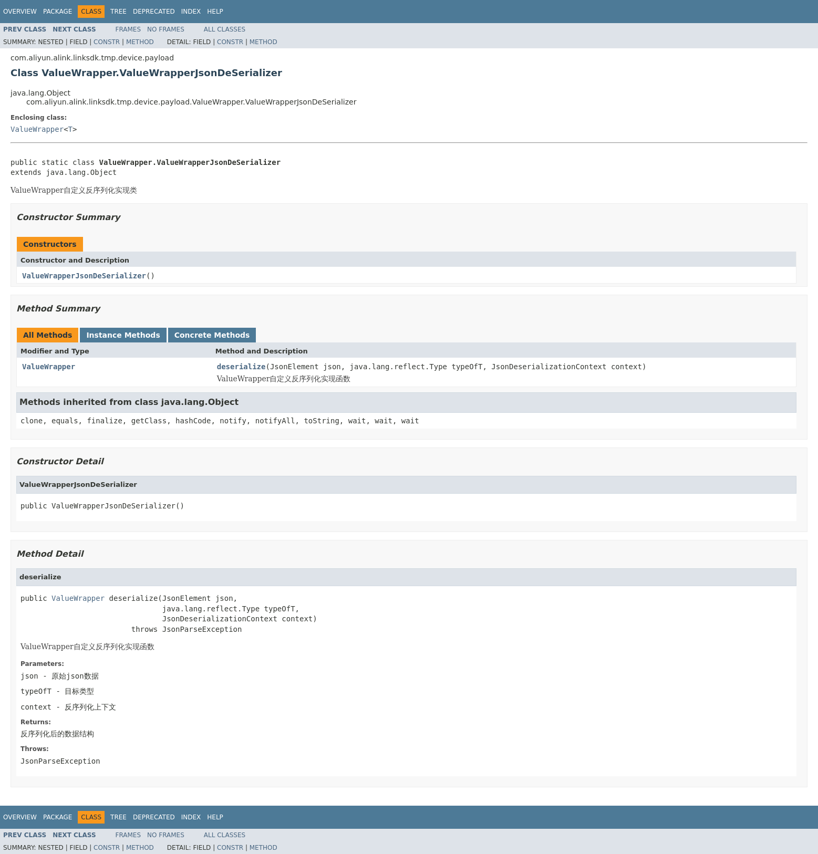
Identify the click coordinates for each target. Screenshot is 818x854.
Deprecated (154, 11)
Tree (118, 11)
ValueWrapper (37, 129)
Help (215, 11)
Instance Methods (123, 335)
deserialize (241, 366)
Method (140, 42)
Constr (107, 42)
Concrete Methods (212, 335)
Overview (20, 11)
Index (191, 11)
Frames (128, 29)
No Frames (165, 29)
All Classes (224, 29)
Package (57, 11)
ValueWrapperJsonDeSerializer (84, 276)
